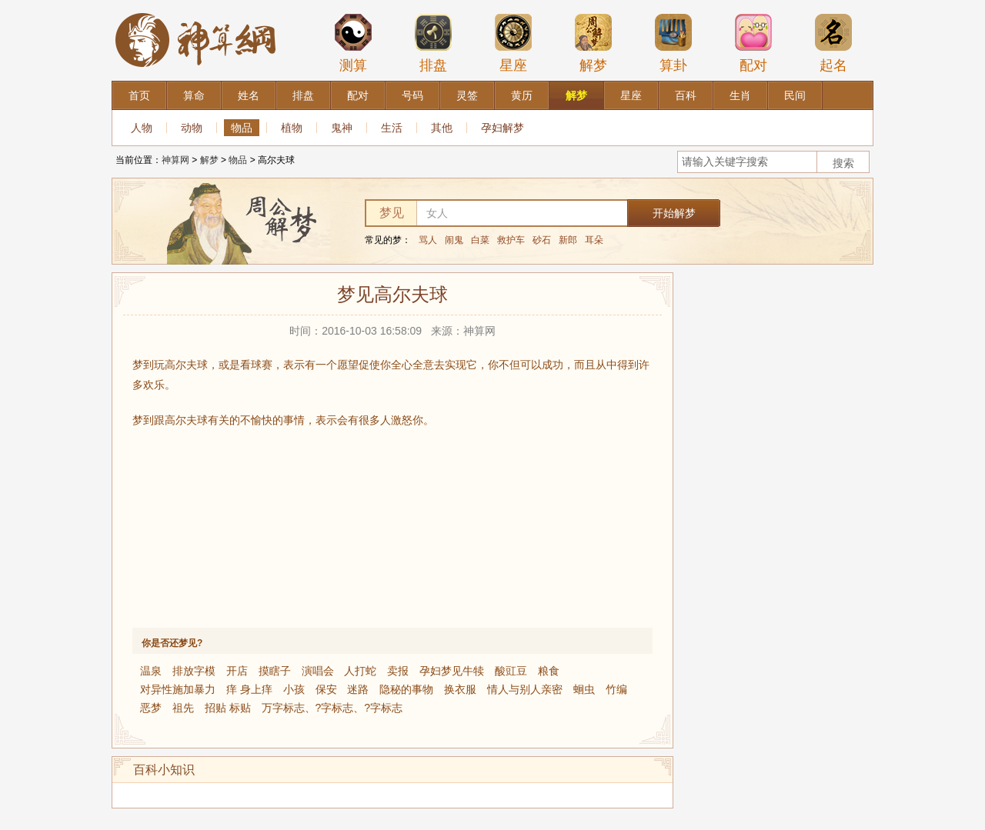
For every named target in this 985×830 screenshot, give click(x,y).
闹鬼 (454, 240)
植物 (291, 128)
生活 (391, 128)
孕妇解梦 (502, 128)
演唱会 (318, 671)
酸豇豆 (511, 671)
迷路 (358, 689)
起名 (833, 43)
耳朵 (594, 240)
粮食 (548, 671)
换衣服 (460, 689)
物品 (241, 128)
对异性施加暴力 (177, 689)
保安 (326, 689)
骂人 (428, 240)
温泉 (151, 671)
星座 (513, 43)
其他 (441, 128)
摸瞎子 (275, 671)
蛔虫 (584, 689)
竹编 (616, 689)
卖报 (398, 671)
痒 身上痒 (249, 689)
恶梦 (151, 708)
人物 (141, 128)
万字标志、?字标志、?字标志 (332, 708)
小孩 (294, 689)
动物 (191, 128)
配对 (753, 43)
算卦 (673, 43)
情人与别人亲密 (525, 689)
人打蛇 (360, 671)
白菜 (480, 240)
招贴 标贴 (228, 708)
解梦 (593, 43)
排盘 (433, 43)
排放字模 (193, 671)
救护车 (511, 240)
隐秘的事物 (406, 689)
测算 (353, 43)
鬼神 (341, 128)
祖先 (183, 708)
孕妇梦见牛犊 (451, 671)
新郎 (568, 240)
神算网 (175, 160)
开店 (237, 671)
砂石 (542, 240)
